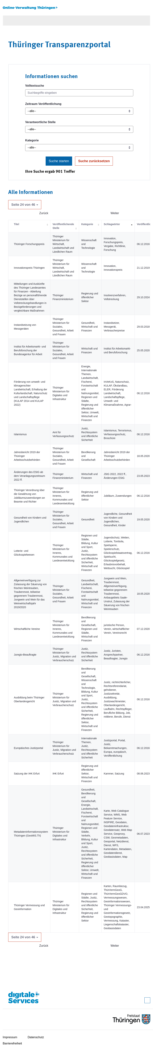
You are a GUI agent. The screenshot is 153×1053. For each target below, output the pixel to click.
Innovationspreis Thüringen (29, 267)
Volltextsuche (34, 85)
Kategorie (32, 140)
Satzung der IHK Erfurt (27, 773)
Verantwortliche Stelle (40, 122)
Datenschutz (36, 1037)
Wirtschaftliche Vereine (27, 628)
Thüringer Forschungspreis (29, 244)
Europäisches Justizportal (28, 748)
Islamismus (20, 434)
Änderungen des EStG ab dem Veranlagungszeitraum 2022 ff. (29, 476)
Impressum (10, 1037)
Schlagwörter (112, 224)
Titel (16, 224)
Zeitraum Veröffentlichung (43, 103)
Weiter (115, 213)
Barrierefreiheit (12, 1043)
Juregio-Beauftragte (25, 654)
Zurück (43, 213)
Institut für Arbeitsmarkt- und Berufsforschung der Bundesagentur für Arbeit (30, 350)
